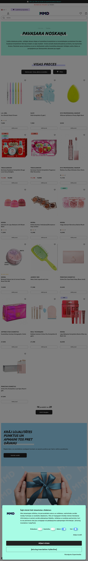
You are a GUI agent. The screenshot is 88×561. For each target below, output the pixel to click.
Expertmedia (76, 554)
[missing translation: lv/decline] (44, 549)
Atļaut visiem (44, 543)
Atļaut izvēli (77, 535)
